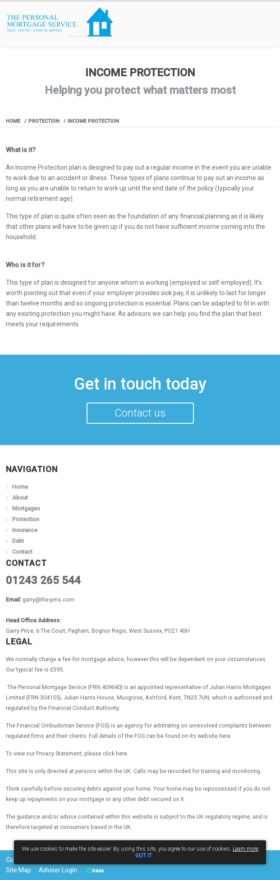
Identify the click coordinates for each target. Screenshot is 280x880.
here (224, 735)
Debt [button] (18, 540)
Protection (44, 121)
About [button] (20, 497)
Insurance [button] (24, 530)
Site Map (18, 870)
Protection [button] (25, 519)
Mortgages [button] (26, 508)
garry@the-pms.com (48, 599)
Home (13, 121)
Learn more (245, 849)
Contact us (140, 413)
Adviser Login (58, 870)
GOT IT (143, 855)
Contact (22, 551)
